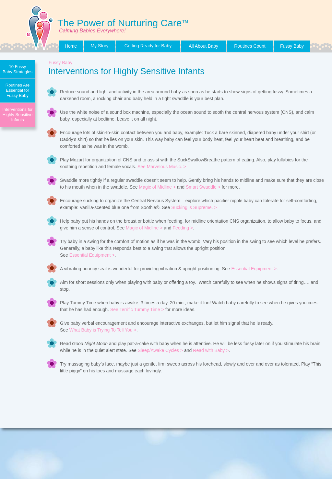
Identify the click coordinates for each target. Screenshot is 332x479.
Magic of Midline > (157, 187)
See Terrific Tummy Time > (137, 309)
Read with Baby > (211, 350)
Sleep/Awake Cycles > (160, 350)
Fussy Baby (60, 62)
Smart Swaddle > (203, 187)
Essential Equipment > (92, 255)
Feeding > (182, 227)
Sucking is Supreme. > (194, 207)
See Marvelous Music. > (161, 166)
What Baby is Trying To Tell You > (102, 330)
